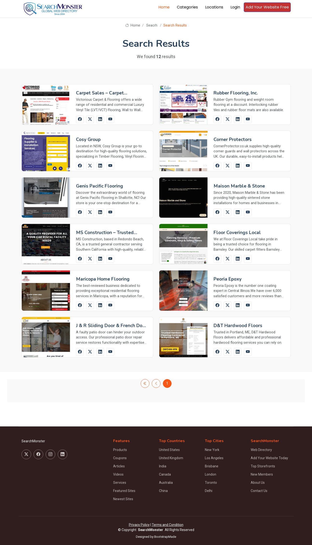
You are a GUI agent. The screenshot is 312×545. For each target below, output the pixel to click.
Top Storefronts (263, 466)
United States (169, 449)
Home (164, 7)
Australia (166, 482)
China (163, 490)
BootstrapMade (165, 536)
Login (235, 7)
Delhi (208, 490)
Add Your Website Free (267, 7)
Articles (119, 466)
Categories (187, 7)
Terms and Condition (167, 525)
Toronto (211, 482)
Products (120, 449)
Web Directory (261, 449)
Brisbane (211, 466)
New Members (262, 474)
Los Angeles (214, 458)
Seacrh (151, 25)
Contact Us (259, 490)
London (210, 474)
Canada (165, 474)
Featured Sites (124, 490)
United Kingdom (171, 458)
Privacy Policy (139, 525)
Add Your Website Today (269, 458)
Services (119, 482)
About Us (258, 482)
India (162, 466)
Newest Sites (123, 499)
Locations (214, 7)
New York (212, 449)
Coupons (120, 458)
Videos (118, 474)
